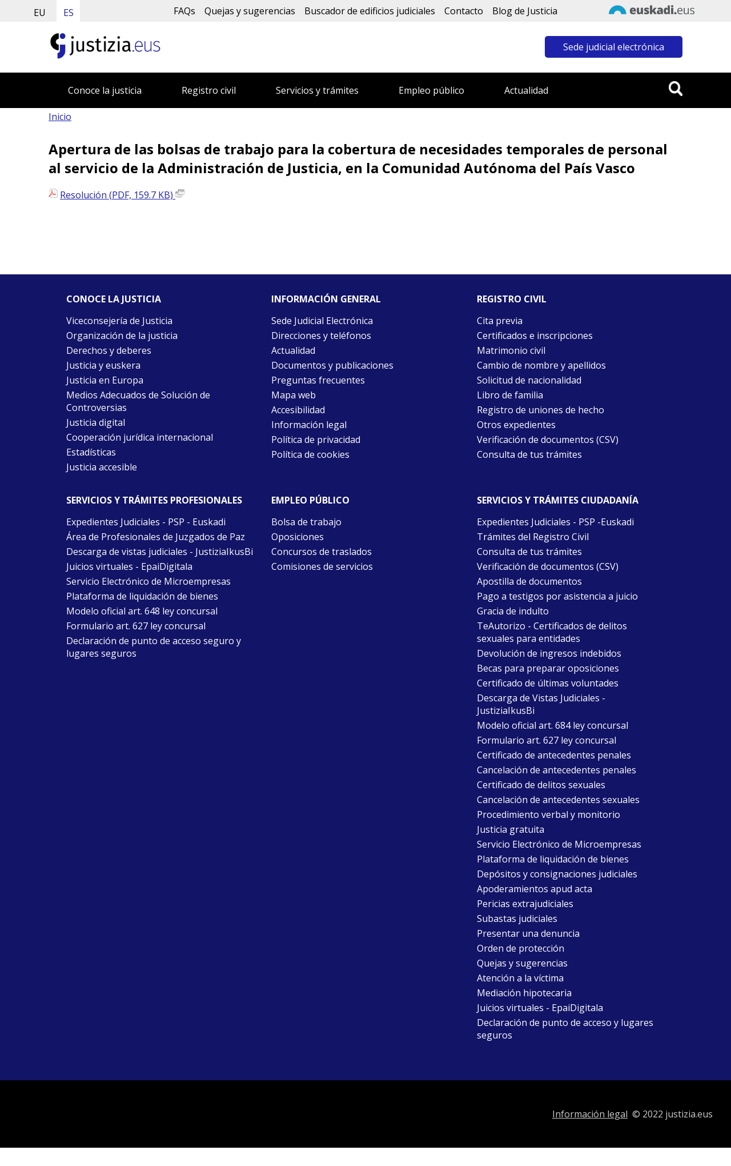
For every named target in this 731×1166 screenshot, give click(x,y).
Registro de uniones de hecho (540, 410)
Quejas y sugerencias (249, 11)
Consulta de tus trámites (529, 454)
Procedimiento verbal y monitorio (548, 814)
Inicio (60, 116)
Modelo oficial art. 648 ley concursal (142, 611)
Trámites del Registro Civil (533, 536)
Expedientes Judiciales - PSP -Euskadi (555, 522)
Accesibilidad (298, 410)
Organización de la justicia (122, 335)
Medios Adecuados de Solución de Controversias (138, 401)
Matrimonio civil (511, 350)
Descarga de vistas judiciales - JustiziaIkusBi (159, 551)
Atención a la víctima (520, 978)
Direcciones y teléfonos (321, 335)
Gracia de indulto (513, 611)
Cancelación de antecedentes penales (556, 770)
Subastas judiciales (517, 918)
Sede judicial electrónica (613, 47)
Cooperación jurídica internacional (139, 437)
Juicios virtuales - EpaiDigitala (129, 566)
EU (40, 12)
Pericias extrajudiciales (525, 903)
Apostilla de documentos (529, 581)
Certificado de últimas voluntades (547, 683)
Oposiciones (297, 536)
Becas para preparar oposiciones (548, 668)
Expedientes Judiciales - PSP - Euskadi (146, 522)
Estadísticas (91, 452)
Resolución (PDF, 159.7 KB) (122, 195)
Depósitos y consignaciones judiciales (557, 874)
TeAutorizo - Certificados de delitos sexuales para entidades (552, 632)
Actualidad (526, 90)
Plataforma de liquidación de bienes (142, 596)
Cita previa (500, 320)
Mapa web (293, 395)
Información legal (309, 424)
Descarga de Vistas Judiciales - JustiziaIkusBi (541, 704)
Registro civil (209, 90)
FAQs (184, 11)
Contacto (463, 11)
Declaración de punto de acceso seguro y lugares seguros (153, 647)
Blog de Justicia (524, 11)
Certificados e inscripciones (535, 335)
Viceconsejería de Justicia (119, 320)
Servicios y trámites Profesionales (154, 500)
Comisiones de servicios (322, 566)
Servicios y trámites (317, 90)
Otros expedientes (516, 424)
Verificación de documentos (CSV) (547, 439)
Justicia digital (95, 422)
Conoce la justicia (105, 90)
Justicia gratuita (510, 829)
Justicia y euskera (103, 365)
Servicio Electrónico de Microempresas (148, 581)
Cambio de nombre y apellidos (541, 365)
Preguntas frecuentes (318, 380)
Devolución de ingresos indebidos (549, 653)
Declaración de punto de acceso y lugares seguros (565, 1028)
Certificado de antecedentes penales (554, 755)
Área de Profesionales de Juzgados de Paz (155, 536)
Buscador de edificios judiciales (369, 11)
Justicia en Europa (104, 380)
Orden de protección (520, 948)
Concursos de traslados (321, 551)
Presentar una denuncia (528, 933)
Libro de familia (510, 395)
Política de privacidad (315, 439)
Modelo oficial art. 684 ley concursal (552, 725)
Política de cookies (310, 454)
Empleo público (431, 90)
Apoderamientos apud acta (534, 889)
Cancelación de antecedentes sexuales (558, 799)
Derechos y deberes (108, 350)
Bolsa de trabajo (306, 522)
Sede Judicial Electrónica (322, 320)
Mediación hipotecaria (524, 993)
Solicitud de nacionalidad (529, 380)
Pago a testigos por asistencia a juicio (557, 596)
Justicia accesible (101, 467)
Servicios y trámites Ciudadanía (557, 500)
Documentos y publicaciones (332, 365)
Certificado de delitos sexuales (541, 784)
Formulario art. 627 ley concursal (136, 626)
